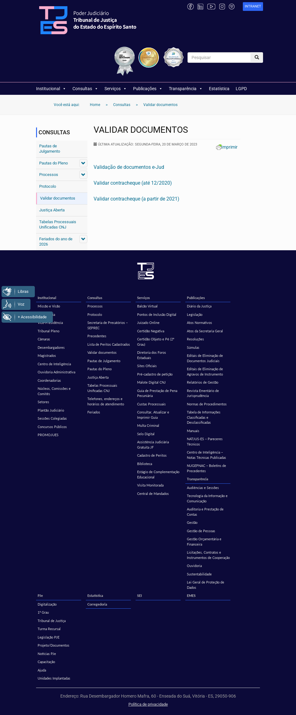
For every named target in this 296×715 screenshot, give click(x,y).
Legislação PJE (48, 637)
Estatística (219, 88)
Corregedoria (97, 604)
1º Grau (43, 612)
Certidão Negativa (150, 331)
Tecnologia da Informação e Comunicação (207, 498)
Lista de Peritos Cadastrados (108, 344)
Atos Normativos (199, 323)
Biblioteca (144, 464)
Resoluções (195, 339)
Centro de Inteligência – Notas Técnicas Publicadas (206, 454)
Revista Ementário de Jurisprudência (203, 393)
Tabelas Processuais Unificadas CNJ (57, 224)
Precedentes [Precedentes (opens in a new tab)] (96, 336)
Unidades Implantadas (54, 678)
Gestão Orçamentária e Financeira (204, 541)
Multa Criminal (148, 425)
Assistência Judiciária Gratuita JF (153, 444)
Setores (43, 402)
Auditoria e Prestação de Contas (205, 511)
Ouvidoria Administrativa (56, 372)
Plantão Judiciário (51, 410)
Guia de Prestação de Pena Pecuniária (157, 393)
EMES (191, 595)
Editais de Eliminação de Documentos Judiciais (205, 358)
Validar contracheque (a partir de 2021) (136, 199)
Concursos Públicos (52, 427)
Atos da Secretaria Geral (205, 331)
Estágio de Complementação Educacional (158, 474)
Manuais (193, 431)
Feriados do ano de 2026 (55, 242)
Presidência (46, 314)
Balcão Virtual (147, 306)
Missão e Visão (49, 306)
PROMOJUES (48, 435)
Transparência (186, 88)
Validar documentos (57, 198)
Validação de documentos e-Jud (129, 167)
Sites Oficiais (147, 366)
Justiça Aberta (52, 210)
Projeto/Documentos (53, 645)
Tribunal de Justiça (52, 621)
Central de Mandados (153, 493)
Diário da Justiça (199, 306)
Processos (48, 174)
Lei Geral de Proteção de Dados (205, 584)
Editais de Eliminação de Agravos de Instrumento (205, 371)
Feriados (93, 412)
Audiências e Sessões (203, 488)
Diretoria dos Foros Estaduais (151, 355)
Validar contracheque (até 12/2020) (133, 183)
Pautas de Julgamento (49, 149)
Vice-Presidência (50, 323)
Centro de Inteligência (54, 364)
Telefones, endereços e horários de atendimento (105, 401)
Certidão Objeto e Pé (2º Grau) (155, 341)
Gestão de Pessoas (201, 531)
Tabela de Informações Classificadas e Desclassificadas (203, 417)
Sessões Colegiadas (52, 418)
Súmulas (193, 347)
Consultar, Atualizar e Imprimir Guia (153, 414)
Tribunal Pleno (48, 331)
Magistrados (47, 355)
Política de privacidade (148, 704)
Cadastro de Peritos (152, 455)
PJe (40, 595)
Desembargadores (51, 347)
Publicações (148, 88)
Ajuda (42, 670)
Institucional (51, 88)
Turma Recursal (49, 629)
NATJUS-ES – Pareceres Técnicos (205, 441)
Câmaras (44, 339)
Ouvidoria (194, 566)
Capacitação (46, 662)
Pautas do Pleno (53, 163)
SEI (139, 595)
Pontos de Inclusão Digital (156, 314)
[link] (253, 6)
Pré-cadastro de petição (155, 374)
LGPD (241, 88)
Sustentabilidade (199, 574)
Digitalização (47, 604)
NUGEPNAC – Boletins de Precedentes (206, 468)
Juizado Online (148, 323)
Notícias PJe (47, 654)
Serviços (115, 88)
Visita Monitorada (150, 485)
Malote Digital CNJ (151, 382)
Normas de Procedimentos (207, 404)
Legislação (194, 314)
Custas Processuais (151, 404)
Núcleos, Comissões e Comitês (54, 391)
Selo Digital (146, 434)
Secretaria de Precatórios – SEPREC (107, 325)
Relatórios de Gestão (202, 382)
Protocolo (47, 186)
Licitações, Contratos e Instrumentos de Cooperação (208, 555)
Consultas (85, 88)
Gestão (192, 522)
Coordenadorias (49, 380)
